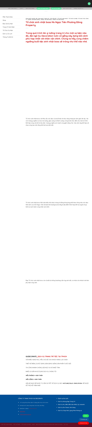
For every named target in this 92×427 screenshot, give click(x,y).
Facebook (84, 419)
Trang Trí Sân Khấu (46, 19)
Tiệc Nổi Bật (53, 18)
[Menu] (89, 3)
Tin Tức (66, 424)
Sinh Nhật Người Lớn (31, 18)
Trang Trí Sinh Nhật (43, 8)
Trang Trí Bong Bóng (34, 19)
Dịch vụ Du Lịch (67, 8)
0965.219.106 (78, 383)
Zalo (85, 416)
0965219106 (83, 423)
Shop (22, 8)
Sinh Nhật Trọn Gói (43, 18)
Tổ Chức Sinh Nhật (62, 18)
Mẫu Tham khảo (13, 8)
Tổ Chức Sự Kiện (56, 8)
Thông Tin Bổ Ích (79, 8)
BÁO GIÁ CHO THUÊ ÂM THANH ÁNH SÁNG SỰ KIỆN (49, 424)
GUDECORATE (31, 356)
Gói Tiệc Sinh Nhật (6, 424)
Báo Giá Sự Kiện (30, 8)
